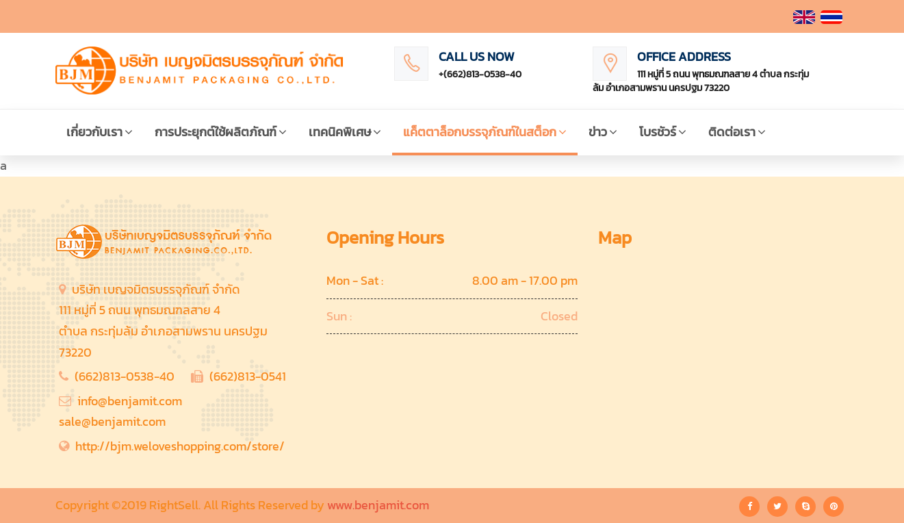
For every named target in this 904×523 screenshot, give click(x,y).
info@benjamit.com (129, 401)
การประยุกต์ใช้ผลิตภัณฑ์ (221, 132)
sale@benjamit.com (112, 421)
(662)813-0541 (247, 376)
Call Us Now (477, 56)
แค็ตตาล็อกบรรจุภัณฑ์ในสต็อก (485, 132)
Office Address (684, 56)
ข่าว (603, 132)
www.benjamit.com (378, 505)
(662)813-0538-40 (125, 376)
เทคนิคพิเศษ (345, 132)
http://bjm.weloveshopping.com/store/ (180, 446)
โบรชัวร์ (662, 132)
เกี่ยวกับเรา (99, 132)
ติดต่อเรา (737, 132)
